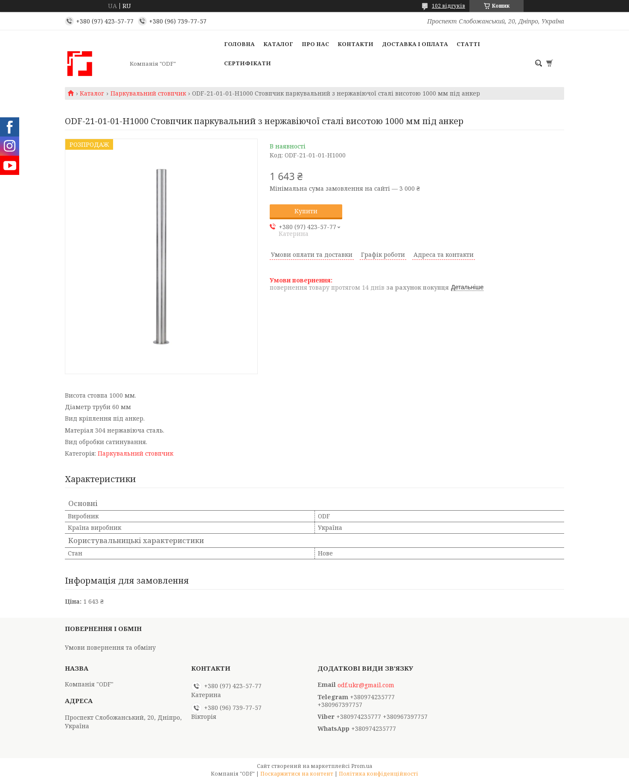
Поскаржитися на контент (296, 773)
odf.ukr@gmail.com (366, 685)
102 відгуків (448, 5)
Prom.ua (361, 766)
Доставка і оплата (415, 44)
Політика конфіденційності (378, 773)
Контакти (355, 44)
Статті (468, 44)
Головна (239, 44)
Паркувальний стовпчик (148, 93)
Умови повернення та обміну (110, 647)
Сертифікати (247, 63)
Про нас (315, 44)
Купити (305, 211)
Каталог (278, 44)
